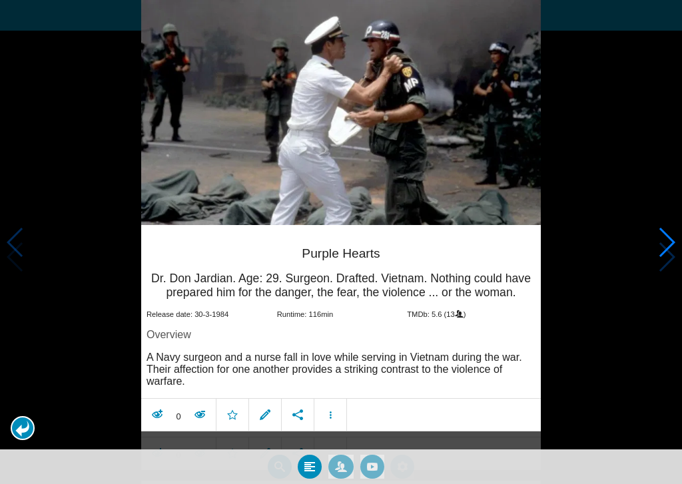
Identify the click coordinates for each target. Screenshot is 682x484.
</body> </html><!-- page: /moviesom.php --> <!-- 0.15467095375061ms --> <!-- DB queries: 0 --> (341, 242)
